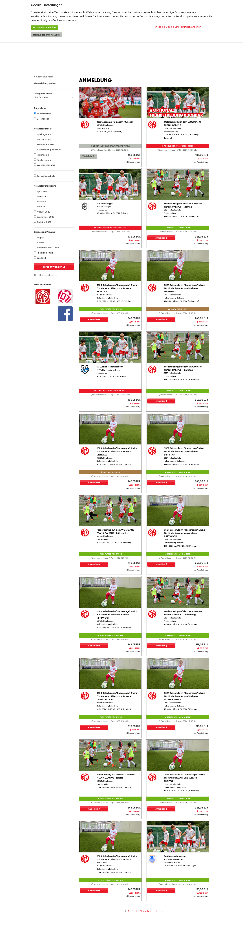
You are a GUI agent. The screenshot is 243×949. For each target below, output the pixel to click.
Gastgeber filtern (54, 95)
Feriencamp (41, 154)
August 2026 (42, 211)
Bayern (39, 237)
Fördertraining (42, 160)
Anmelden (161, 238)
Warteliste (88, 156)
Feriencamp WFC (44, 144)
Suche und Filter (44, 77)
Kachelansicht (42, 113)
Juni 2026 (40, 201)
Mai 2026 (40, 196)
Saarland (40, 257)
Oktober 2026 (42, 222)
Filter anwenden (54, 266)
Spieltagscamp (43, 134)
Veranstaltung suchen (54, 84)
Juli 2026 (40, 206)
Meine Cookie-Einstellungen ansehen (178, 26)
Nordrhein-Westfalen (46, 247)
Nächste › (145, 911)
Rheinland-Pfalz (43, 252)
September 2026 (44, 216)
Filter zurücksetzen (47, 275)
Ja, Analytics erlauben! (44, 27)
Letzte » (158, 911)
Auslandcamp (42, 139)
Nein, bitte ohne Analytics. (46, 35)
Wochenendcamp (44, 164)
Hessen (39, 242)
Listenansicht (42, 118)
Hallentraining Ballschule (48, 149)
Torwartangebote (44, 175)
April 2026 (40, 191)
